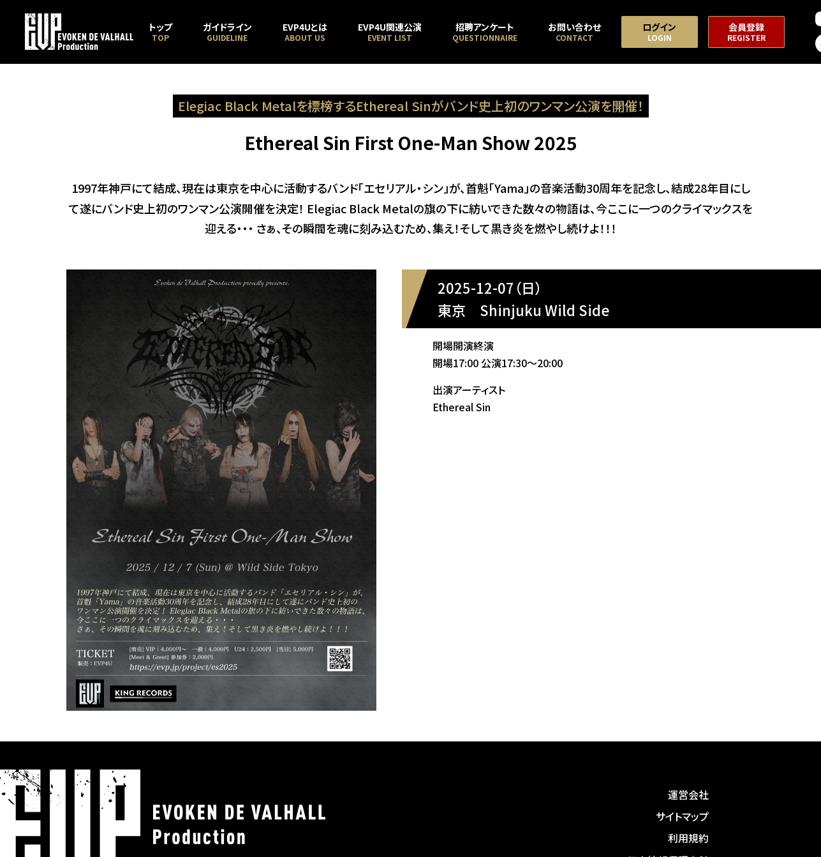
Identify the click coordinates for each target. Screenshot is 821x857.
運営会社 (688, 794)
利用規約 (688, 838)
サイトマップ (682, 816)
